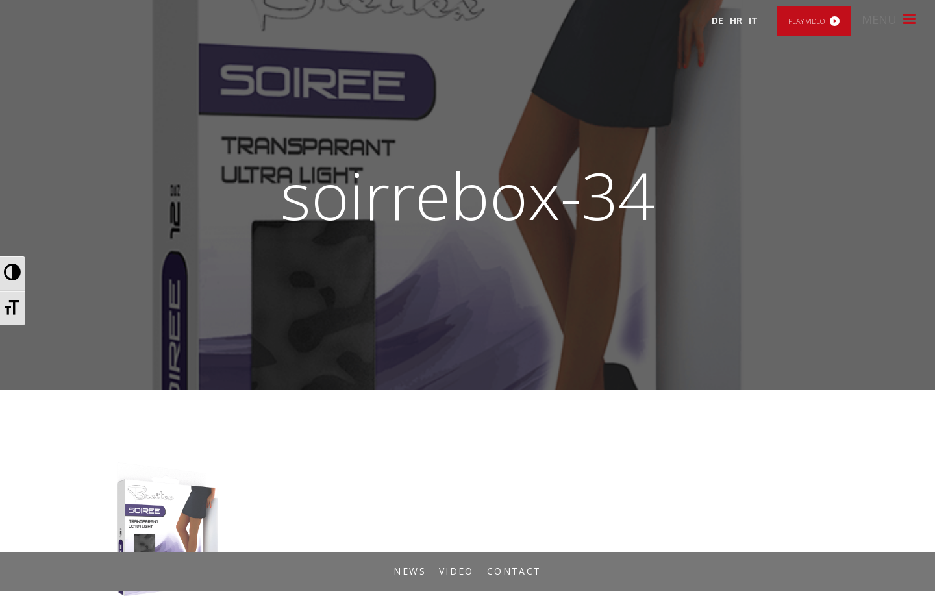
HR (736, 20)
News (409, 571)
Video (456, 571)
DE (717, 20)
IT (753, 20)
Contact (514, 571)
